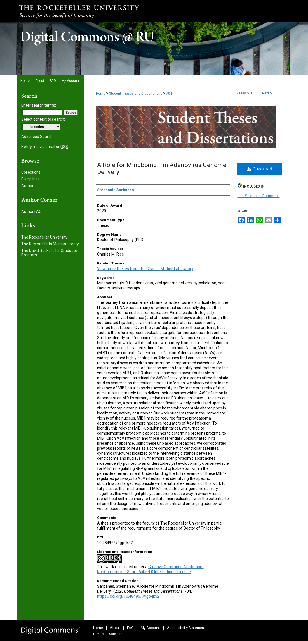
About (115, 628)
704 (169, 94)
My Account (150, 628)
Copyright (116, 634)
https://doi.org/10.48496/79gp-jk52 (128, 596)
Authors (28, 186)
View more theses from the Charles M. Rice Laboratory (145, 268)
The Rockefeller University (44, 237)
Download (259, 168)
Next (265, 93)
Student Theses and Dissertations (135, 94)
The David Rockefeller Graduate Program (49, 252)
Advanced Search (37, 136)
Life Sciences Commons (259, 196)
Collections (31, 172)
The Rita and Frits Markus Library (50, 244)
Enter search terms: (38, 105)
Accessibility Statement (186, 628)
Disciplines (30, 179)
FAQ (130, 628)
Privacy (98, 634)
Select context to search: (43, 119)
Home (100, 94)
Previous (246, 93)
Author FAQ (31, 211)
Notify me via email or (44, 146)
